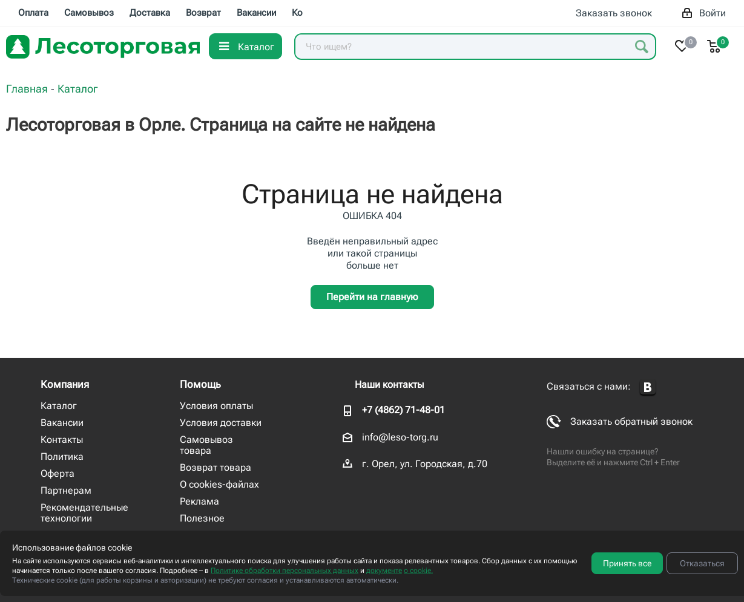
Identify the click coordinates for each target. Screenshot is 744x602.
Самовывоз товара (206, 445)
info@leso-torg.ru (400, 437)
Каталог (59, 405)
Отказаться (702, 563)
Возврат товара (215, 467)
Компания (65, 384)
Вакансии (62, 422)
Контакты (62, 439)
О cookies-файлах (219, 484)
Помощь (200, 384)
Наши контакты (389, 384)
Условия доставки (221, 422)
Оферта (57, 473)
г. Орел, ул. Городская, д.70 (424, 463)
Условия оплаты (216, 405)
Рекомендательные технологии (84, 513)
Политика (62, 456)
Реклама (199, 501)
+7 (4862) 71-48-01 (403, 410)
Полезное (202, 518)
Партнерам (66, 490)
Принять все (627, 563)
